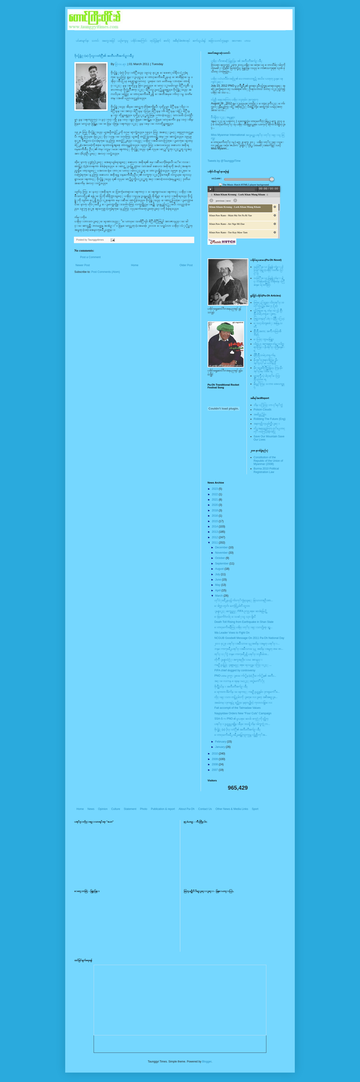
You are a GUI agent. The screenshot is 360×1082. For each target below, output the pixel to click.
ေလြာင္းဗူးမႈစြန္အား (264, 339)
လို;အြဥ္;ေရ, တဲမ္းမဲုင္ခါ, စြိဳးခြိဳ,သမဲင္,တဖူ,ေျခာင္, (268, 312)
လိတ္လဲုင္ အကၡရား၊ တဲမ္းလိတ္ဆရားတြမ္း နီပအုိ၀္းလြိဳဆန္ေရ (269, 347)
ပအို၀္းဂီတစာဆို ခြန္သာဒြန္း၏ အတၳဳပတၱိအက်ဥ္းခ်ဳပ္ (236, 61)
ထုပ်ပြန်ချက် (155, 40)
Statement (130, 809)
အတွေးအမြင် (108, 40)
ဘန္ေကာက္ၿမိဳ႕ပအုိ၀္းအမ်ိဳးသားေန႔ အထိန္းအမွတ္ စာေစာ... (248, 648)
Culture (115, 809)
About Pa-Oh (186, 809)
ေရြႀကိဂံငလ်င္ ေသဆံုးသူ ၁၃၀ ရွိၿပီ (235, 616)
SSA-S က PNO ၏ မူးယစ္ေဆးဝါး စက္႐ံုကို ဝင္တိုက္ (241, 718)
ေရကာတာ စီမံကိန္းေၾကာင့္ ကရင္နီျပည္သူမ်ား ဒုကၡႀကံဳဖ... (247, 691)
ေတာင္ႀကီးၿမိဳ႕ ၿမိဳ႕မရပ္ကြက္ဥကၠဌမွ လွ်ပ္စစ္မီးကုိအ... (240, 734)
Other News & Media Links (232, 809)
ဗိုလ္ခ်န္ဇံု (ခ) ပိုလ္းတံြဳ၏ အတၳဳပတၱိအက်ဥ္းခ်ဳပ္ (104, 55)
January (220, 747)
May (218, 585)
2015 (215, 521)
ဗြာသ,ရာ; (121, 64)
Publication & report (163, 809)
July (218, 574)
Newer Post (83, 265)
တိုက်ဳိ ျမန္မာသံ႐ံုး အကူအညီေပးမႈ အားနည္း (238, 659)
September (222, 563)
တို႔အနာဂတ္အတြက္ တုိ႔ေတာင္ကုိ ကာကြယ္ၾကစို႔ (269, 430)
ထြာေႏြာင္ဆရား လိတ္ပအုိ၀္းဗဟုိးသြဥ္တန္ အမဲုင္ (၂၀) (269, 304)
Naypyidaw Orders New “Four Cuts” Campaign (242, 713)
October (220, 558)
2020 (215, 505)
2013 (215, 531)
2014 (215, 526)
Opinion (102, 809)
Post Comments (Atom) (105, 271)
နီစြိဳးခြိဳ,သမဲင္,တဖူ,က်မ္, (265, 355)
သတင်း (95, 40)
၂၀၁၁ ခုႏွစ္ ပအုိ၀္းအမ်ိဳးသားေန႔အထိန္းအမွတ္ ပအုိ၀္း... (247, 643)
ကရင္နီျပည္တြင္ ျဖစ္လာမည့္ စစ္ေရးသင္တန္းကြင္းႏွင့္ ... (243, 664)
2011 (215, 542)
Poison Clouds (262, 409)
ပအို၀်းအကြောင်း (139, 40)
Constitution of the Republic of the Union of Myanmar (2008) (268, 461)
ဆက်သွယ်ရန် (199, 40)
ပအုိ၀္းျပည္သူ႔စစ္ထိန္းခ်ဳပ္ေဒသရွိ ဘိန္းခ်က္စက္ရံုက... (242, 724)
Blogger (206, 1061)
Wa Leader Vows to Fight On (232, 632)
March (219, 595)
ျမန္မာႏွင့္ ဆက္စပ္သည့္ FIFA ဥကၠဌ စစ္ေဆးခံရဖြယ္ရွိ (240, 611)
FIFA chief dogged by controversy (234, 670)
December (222, 547)
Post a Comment (90, 257)
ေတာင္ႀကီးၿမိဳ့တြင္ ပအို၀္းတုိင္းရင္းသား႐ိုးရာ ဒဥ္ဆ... (243, 627)
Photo (143, 809)
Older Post (186, 265)
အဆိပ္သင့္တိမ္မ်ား (260, 414)
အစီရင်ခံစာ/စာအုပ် (181, 40)
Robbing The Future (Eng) (270, 419)
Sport (255, 809)
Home (134, 265)
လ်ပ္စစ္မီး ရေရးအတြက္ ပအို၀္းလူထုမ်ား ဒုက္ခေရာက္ (234, 99)
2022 (215, 494)
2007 (215, 770)
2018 (215, 510)
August (220, 568)
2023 (215, 488)
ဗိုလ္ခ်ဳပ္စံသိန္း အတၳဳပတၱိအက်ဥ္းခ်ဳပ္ (231, 686)
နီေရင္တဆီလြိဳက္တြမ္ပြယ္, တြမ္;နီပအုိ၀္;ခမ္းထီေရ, (268, 369)
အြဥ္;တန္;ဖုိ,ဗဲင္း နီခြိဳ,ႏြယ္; (269, 318)
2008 (215, 764)
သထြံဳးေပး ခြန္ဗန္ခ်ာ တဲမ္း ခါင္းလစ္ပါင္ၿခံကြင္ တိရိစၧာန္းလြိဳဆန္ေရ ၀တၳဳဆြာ (269, 281)
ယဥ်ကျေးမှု (123, 40)
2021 (215, 499)
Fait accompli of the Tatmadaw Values (237, 707)
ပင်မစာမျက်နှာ (82, 40)
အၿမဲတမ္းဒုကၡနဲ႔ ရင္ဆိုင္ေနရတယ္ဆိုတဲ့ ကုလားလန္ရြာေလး (243, 702)
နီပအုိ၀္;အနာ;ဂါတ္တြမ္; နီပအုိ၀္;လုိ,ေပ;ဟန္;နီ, (266, 361)
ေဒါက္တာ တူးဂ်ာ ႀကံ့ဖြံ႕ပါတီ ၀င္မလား (232, 605)
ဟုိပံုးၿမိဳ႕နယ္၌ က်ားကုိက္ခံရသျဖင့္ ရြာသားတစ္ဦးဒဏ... (243, 600)
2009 (215, 759)
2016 (215, 515)
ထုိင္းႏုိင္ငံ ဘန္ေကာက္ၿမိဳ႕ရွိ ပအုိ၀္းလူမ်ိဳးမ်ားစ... (241, 654)
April (218, 590)
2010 (215, 753)
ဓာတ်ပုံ (167, 40)
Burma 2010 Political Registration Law (266, 470)
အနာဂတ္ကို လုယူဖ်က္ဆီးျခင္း (267, 423)
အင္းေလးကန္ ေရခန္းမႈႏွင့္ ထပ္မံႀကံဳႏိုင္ (239, 681)
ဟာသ (248, 40)
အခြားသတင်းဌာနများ (218, 40)
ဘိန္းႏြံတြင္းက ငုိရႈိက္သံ (268, 405)
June (218, 579)
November (222, 552)
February (221, 741)
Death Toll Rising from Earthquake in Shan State (243, 622)
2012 (215, 537)
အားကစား (237, 40)
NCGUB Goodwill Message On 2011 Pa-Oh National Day (249, 638)
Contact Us (205, 809)
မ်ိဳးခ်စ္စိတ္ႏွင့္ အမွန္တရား (223, 117)
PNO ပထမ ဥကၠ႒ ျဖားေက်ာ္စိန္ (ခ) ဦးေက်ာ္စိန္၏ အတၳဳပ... (245, 675)
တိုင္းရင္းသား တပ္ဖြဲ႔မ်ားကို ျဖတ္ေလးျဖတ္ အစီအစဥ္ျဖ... (246, 697)
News (90, 809)
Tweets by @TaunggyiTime (224, 160)
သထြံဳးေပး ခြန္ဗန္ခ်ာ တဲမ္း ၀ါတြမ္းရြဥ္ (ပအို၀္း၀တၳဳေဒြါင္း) (268, 270)
